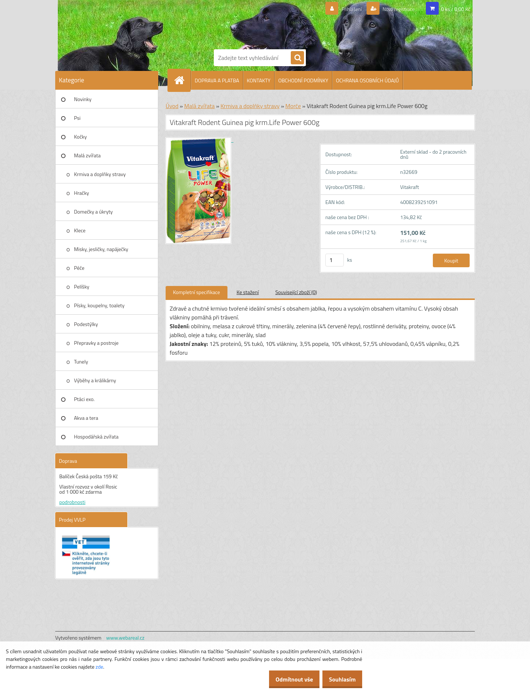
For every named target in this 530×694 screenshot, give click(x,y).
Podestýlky (86, 324)
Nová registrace (395, 9)
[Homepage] (182, 80)
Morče (293, 105)
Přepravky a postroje (96, 343)
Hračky (81, 193)
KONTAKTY (259, 80)
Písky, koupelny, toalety (99, 305)
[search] (297, 58)
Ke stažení (248, 292)
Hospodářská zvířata (96, 436)
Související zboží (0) (296, 292)
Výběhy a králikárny (95, 380)
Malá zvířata (87, 155)
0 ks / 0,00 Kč (455, 9)
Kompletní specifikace (196, 292)
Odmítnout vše (286, 679)
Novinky (82, 99)
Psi (77, 118)
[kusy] (334, 260)
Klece (79, 230)
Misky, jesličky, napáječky (101, 249)
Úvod (172, 105)
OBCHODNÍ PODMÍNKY (303, 80)
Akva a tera (86, 418)
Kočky (80, 136)
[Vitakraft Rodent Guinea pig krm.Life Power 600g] (199, 140)
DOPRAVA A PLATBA (217, 80)
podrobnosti (72, 502)
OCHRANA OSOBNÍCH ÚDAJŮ (367, 80)
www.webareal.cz (125, 637)
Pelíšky (81, 286)
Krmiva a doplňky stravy (100, 174)
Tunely (81, 361)
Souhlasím (339, 679)
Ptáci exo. (84, 399)
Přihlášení (342, 9)
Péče (79, 268)
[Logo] (239, 23)
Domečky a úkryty (93, 211)
